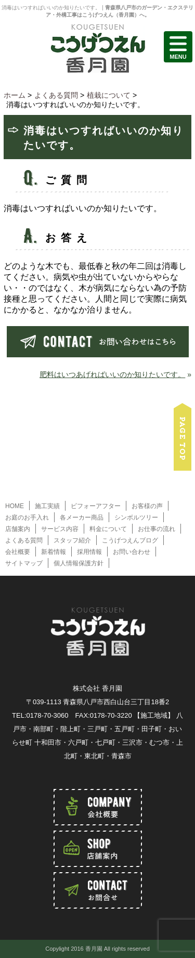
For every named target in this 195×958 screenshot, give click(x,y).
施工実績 (47, 506)
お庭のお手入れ (27, 517)
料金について (108, 529)
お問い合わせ (131, 551)
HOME (14, 506)
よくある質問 (24, 540)
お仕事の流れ (156, 529)
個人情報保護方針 (78, 563)
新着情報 (53, 551)
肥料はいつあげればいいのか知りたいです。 (112, 374)
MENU (178, 47)
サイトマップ (24, 563)
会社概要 (17, 551)
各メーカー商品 (81, 517)
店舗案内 (17, 529)
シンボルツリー (136, 517)
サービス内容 (60, 529)
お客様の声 (147, 506)
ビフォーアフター (96, 506)
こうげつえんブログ (130, 540)
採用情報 (89, 551)
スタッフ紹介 (72, 540)
